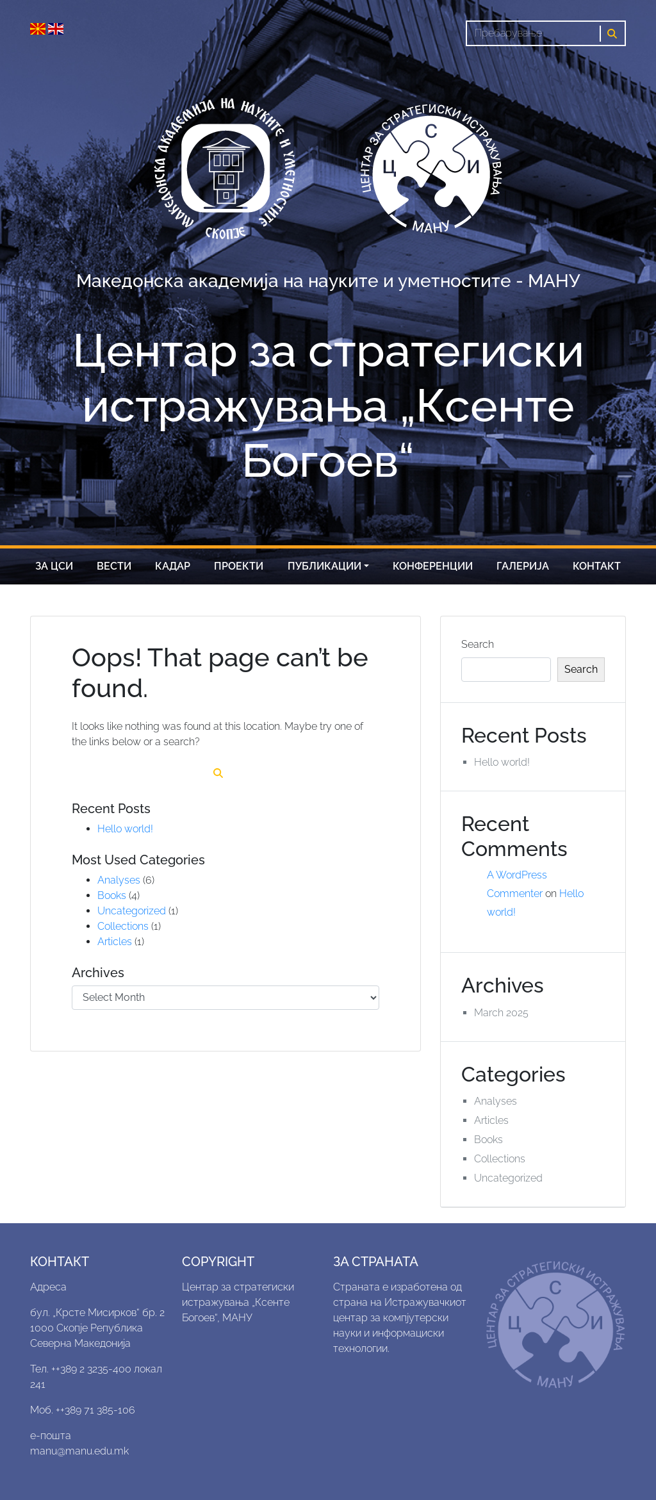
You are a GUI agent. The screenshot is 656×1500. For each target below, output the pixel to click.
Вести (114, 566)
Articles (114, 941)
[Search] (533, 33)
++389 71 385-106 (95, 1410)
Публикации (324, 566)
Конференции (433, 566)
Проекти (238, 566)
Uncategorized (131, 911)
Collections (123, 926)
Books (111, 895)
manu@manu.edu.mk (79, 1451)
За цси (54, 566)
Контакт (597, 566)
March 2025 (501, 1013)
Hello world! (125, 829)
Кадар (172, 566)
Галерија (522, 566)
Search (477, 644)
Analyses (118, 880)
